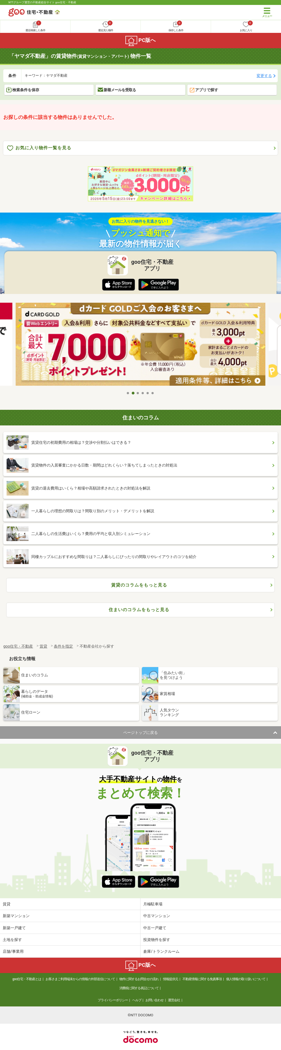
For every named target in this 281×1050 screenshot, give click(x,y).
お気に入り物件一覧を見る (39, 148)
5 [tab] (148, 393)
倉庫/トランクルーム (161, 951)
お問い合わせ (154, 1000)
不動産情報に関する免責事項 (202, 979)
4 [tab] (143, 393)
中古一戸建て (154, 928)
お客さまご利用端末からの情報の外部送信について (80, 979)
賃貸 (6, 904)
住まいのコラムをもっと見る (139, 609)
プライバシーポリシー (113, 1000)
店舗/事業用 (13, 951)
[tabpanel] (140, 345)
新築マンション (16, 916)
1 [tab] (128, 393)
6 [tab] (152, 393)
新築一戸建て (14, 928)
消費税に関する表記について (139, 988)
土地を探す (12, 939)
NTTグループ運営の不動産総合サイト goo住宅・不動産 (42, 2)
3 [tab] (138, 393)
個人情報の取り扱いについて (245, 979)
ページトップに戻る (140, 732)
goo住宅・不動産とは (26, 979)
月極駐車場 (152, 904)
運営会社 (174, 1000)
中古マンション (156, 916)
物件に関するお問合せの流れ (139, 979)
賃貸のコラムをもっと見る (139, 585)
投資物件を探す (156, 939)
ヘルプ (136, 1000)
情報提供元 (170, 979)
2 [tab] (133, 393)
